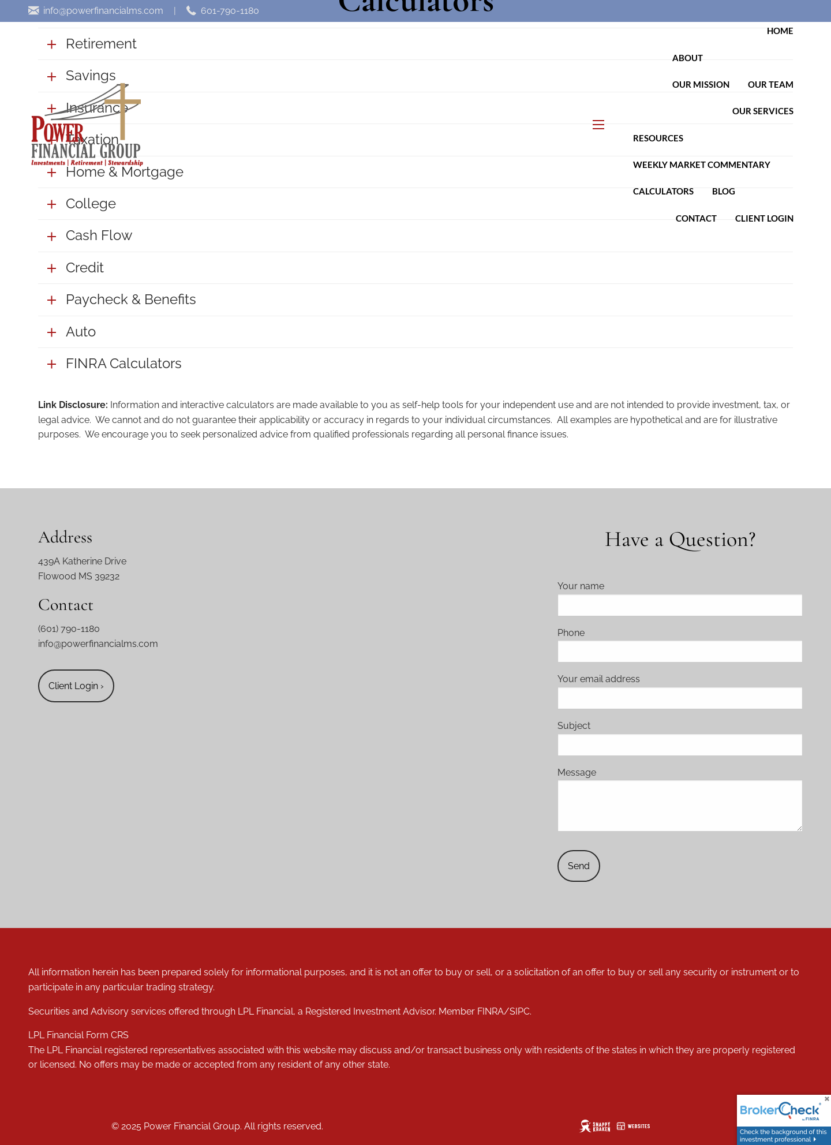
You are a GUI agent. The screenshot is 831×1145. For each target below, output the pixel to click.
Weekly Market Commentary (701, 164)
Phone (614, 632)
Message (620, 772)
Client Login (764, 218)
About (687, 58)
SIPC (520, 1011)
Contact (696, 218)
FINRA (490, 1011)
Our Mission (700, 84)
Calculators (663, 191)
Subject (617, 725)
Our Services (762, 111)
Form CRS (107, 1035)
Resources (658, 138)
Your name (624, 586)
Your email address (642, 678)
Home (780, 30)
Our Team (770, 84)
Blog (723, 191)
